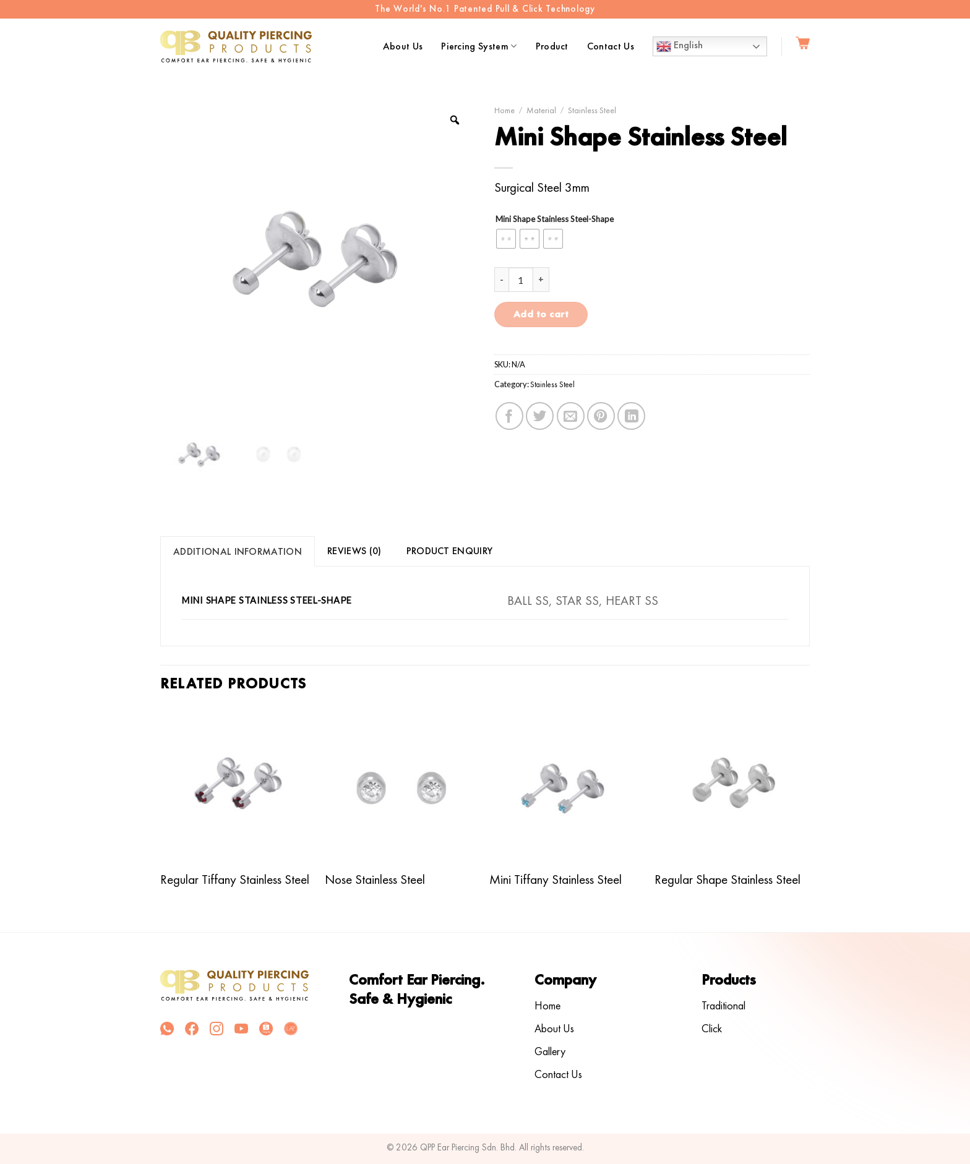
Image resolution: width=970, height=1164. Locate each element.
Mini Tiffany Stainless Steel (555, 879)
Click (712, 1028)
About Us (403, 46)
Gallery (549, 1051)
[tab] (237, 551)
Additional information (237, 551)
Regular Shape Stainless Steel (727, 879)
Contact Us (610, 46)
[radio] (506, 238)
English (679, 46)
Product (552, 46)
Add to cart (541, 313)
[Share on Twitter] (540, 416)
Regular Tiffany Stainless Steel (234, 879)
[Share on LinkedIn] (631, 416)
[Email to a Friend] (571, 416)
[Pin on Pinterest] (601, 416)
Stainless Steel (592, 110)
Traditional (723, 1005)
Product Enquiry (449, 550)
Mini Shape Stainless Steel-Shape (555, 219)
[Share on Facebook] (509, 416)
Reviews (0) (354, 550)
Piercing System (479, 46)
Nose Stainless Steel (375, 879)
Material (541, 110)
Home (504, 110)
